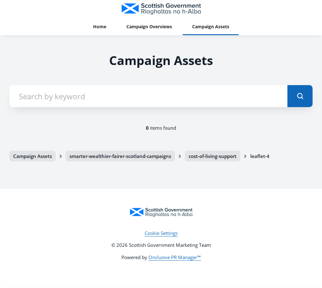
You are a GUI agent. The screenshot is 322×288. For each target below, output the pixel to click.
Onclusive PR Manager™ (174, 257)
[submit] (300, 96)
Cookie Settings (161, 233)
